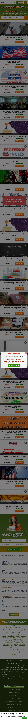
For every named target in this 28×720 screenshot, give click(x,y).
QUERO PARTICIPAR (14, 365)
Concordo (24, 718)
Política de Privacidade (12, 715)
